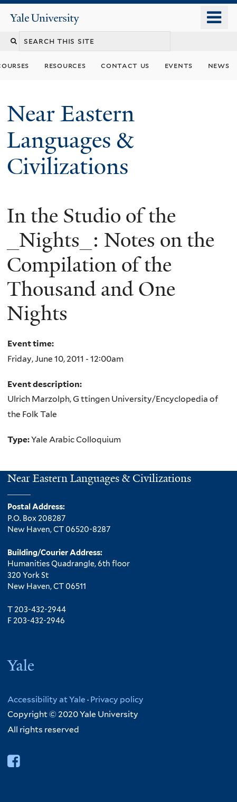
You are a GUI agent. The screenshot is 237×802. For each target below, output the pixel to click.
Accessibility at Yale (46, 699)
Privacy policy (117, 699)
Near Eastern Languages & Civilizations (71, 140)
